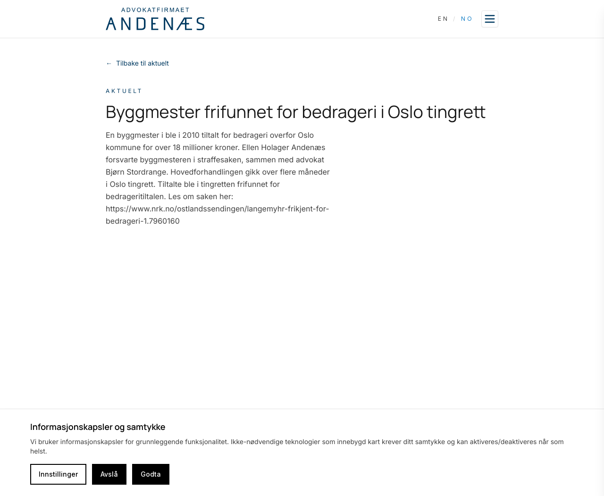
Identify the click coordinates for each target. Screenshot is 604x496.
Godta (151, 474)
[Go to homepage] (155, 19)
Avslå (109, 474)
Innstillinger (58, 474)
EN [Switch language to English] (443, 18)
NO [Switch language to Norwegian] (467, 18)
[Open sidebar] (489, 18)
